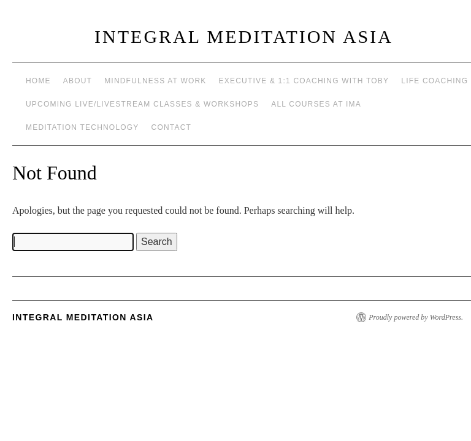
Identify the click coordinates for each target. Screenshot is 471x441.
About (77, 81)
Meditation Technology (82, 127)
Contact (171, 127)
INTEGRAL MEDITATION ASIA (243, 36)
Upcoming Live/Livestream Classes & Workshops (142, 104)
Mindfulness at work (155, 81)
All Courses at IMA (316, 104)
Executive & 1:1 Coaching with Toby (304, 81)
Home (38, 81)
